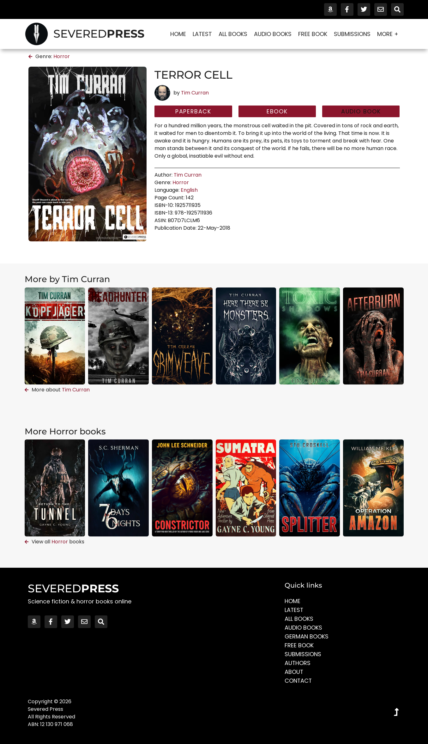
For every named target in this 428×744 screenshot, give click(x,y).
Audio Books (273, 34)
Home (178, 34)
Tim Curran (195, 92)
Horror (61, 56)
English (189, 190)
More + (389, 34)
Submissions (352, 34)
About (294, 672)
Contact (298, 681)
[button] (361, 112)
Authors (298, 663)
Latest (202, 34)
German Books (307, 636)
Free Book (312, 34)
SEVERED (98, 33)
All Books (233, 34)
